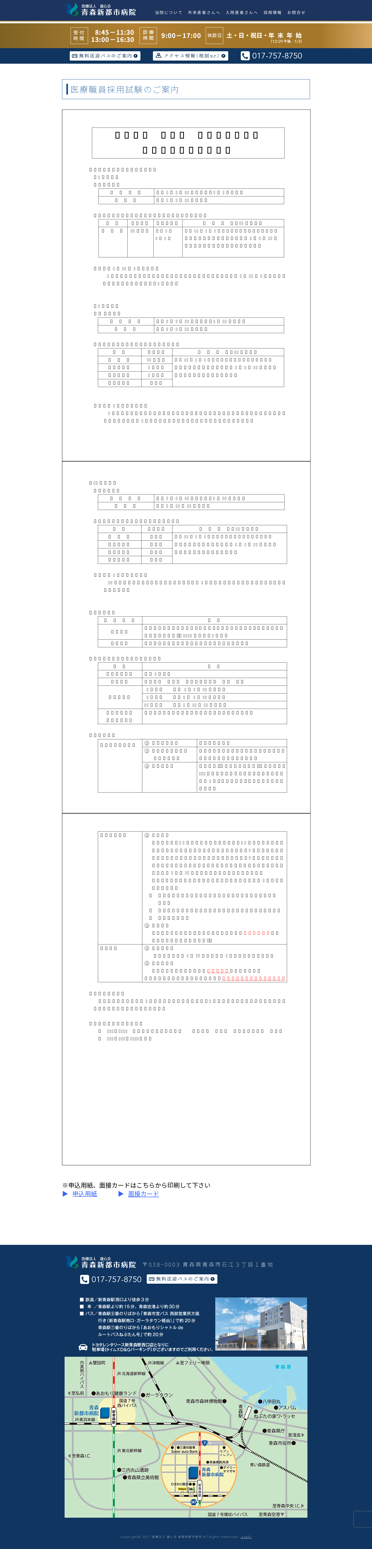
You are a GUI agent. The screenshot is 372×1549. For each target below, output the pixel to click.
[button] (84, 1194)
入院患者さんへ (242, 12)
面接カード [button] (143, 1193)
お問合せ (296, 12)
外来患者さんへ (204, 12)
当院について (169, 12)
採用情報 (273, 12)
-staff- (246, 1537)
